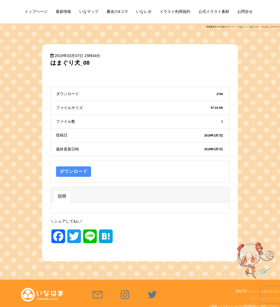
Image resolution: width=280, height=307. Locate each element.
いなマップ (88, 11)
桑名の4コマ (117, 11)
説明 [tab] (62, 196)
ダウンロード (74, 171)
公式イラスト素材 (214, 11)
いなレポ (143, 11)
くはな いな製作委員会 (259, 291)
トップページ (36, 11)
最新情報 (63, 11)
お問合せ (245, 11)
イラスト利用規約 (175, 11)
